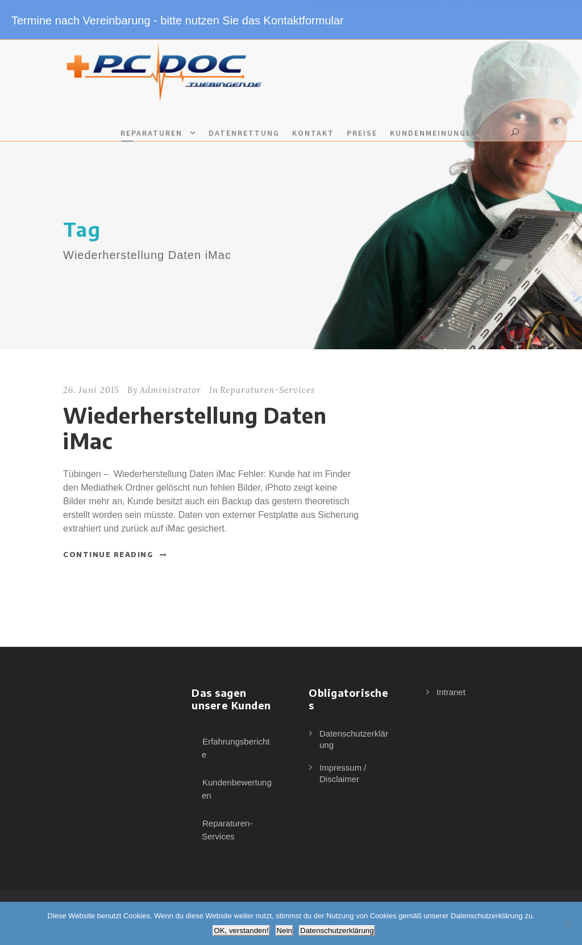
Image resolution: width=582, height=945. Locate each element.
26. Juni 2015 (91, 389)
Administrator (170, 389)
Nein (284, 930)
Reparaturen (151, 133)
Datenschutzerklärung (337, 930)
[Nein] (567, 923)
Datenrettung (244, 133)
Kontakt (313, 133)
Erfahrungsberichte (235, 748)
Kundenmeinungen (433, 133)
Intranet (450, 692)
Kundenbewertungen (237, 788)
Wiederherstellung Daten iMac (195, 427)
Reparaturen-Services (267, 389)
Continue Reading (115, 554)
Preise (362, 133)
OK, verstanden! (241, 930)
